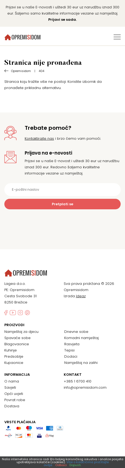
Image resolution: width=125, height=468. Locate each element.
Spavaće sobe (17, 337)
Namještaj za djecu (21, 331)
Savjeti (10, 387)
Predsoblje (13, 356)
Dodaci (70, 356)
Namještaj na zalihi (81, 362)
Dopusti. (75, 465)
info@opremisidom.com (85, 387)
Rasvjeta (71, 344)
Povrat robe (14, 399)
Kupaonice (13, 362)
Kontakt (73, 375)
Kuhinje (10, 350)
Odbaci (61, 465)
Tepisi (69, 350)
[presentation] (62, 222)
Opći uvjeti (13, 393)
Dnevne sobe (76, 331)
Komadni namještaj (81, 337)
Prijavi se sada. (62, 19)
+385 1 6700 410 (77, 381)
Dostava (11, 406)
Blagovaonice (16, 344)
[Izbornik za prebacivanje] (117, 36)
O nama (11, 381)
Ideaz (81, 296)
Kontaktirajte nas (39, 138)
